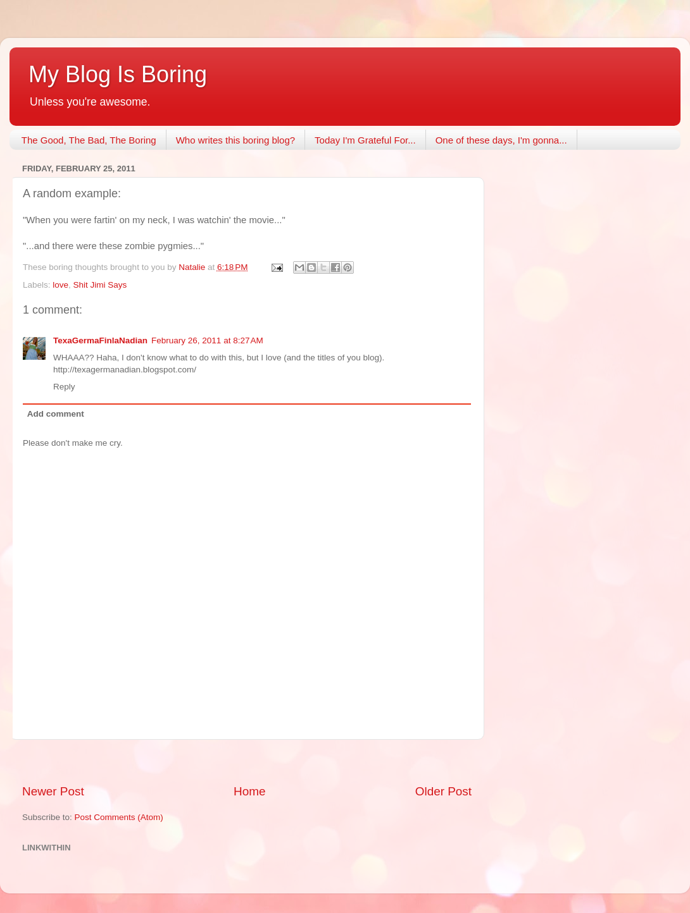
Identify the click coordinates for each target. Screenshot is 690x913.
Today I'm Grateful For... (365, 140)
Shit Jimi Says (100, 285)
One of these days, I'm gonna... (501, 140)
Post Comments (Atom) (119, 817)
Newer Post (53, 791)
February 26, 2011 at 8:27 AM (207, 340)
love (60, 285)
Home (249, 791)
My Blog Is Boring (117, 74)
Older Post (443, 791)
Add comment (55, 414)
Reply (64, 386)
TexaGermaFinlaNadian (100, 340)
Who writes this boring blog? (235, 140)
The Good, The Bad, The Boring (89, 140)
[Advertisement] (247, 761)
